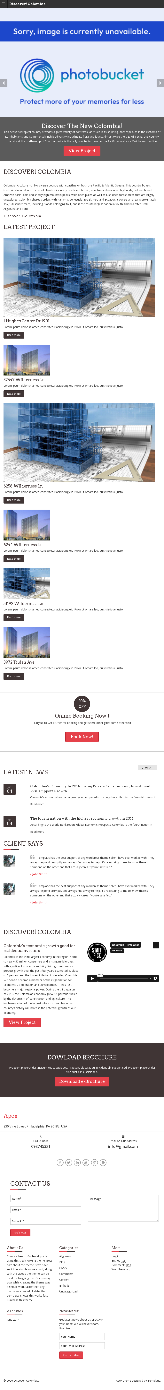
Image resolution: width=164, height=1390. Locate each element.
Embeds (64, 1289)
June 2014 (13, 1323)
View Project (82, 150)
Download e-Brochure (82, 1081)
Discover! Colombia (27, 4)
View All (147, 771)
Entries (119, 1263)
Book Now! (82, 736)
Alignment (65, 1259)
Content (64, 1283)
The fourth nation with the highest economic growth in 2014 (87, 818)
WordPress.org (121, 1272)
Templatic (154, 1384)
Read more (13, 334)
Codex (63, 1271)
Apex (119, 1384)
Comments (66, 1277)
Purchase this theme (20, 1303)
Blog (62, 1265)
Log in (115, 1259)
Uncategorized (68, 1294)
